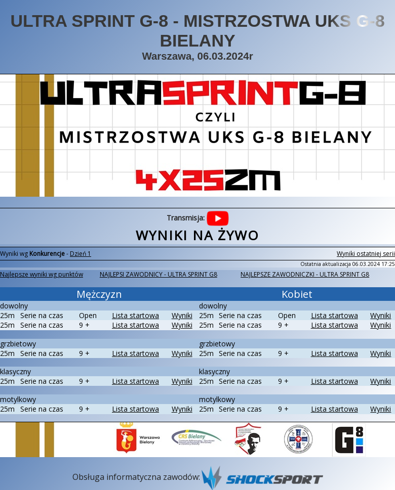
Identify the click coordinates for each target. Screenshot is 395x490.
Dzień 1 (80, 253)
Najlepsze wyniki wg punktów (41, 274)
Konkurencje (47, 253)
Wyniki (182, 315)
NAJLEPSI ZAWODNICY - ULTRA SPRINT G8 (158, 274)
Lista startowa (135, 315)
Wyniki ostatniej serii (366, 253)
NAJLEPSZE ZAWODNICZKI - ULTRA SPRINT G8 (305, 274)
